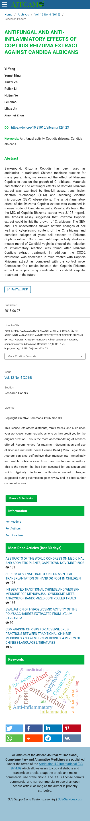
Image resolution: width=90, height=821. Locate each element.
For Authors (13, 528)
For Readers (13, 521)
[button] (14, 728)
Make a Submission (21, 498)
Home (8, 14)
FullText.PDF (19, 289)
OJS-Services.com (70, 799)
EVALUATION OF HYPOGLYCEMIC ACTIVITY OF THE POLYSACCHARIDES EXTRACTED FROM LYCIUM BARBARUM (41, 614)
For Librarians (14, 535)
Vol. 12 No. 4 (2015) (47, 14)
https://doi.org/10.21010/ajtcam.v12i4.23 (40, 127)
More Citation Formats (22, 356)
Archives (23, 14)
